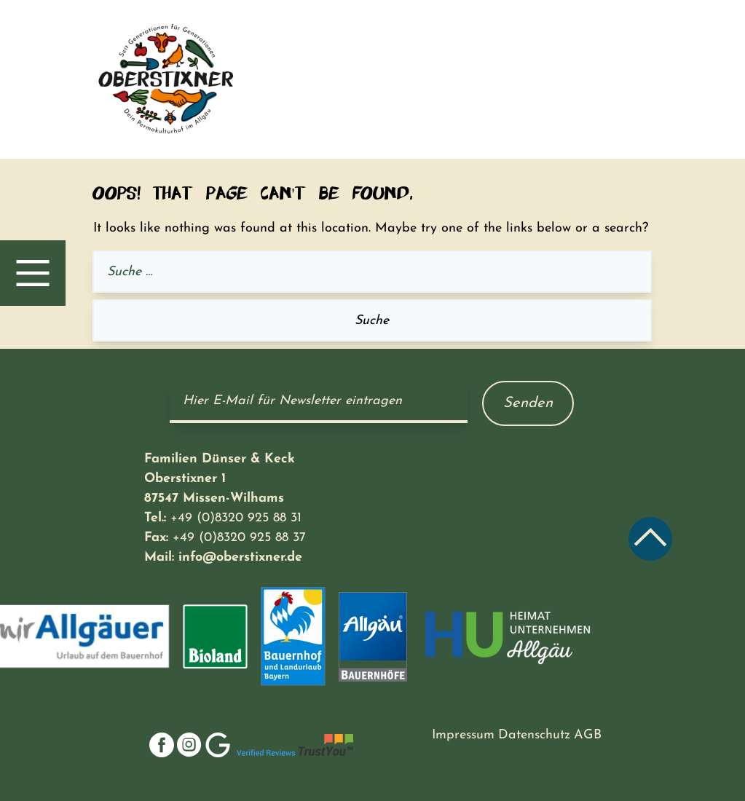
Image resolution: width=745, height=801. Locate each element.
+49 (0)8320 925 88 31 (235, 518)
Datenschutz (534, 735)
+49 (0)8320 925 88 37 (239, 538)
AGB (588, 735)
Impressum (463, 735)
